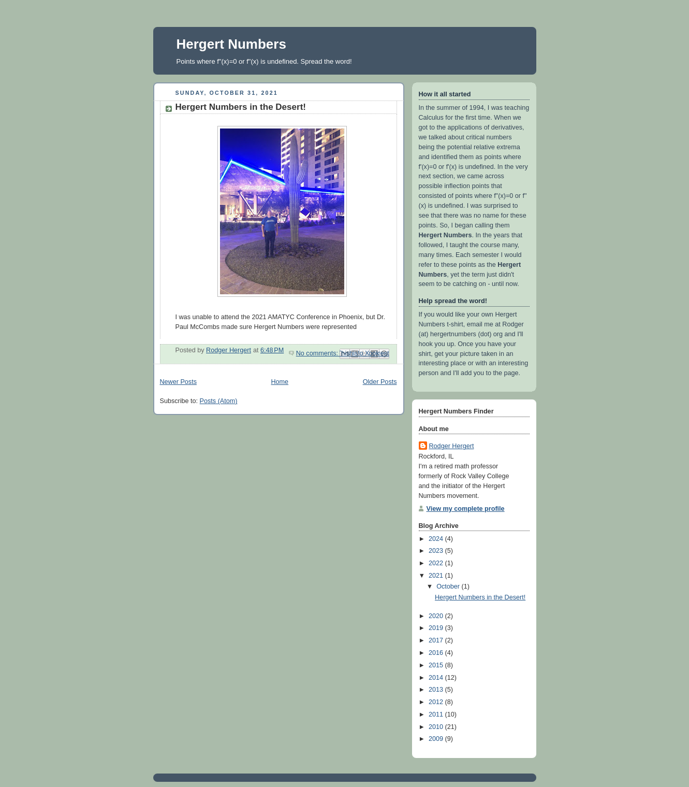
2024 (437, 538)
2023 (437, 550)
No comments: (318, 353)
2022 (437, 563)
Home (279, 381)
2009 (437, 738)
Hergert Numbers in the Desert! (240, 107)
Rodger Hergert (451, 446)
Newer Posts (178, 381)
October (448, 586)
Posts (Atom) (219, 401)
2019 (437, 628)
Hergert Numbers (231, 44)
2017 (437, 640)
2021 (437, 575)
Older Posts (380, 381)
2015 (437, 665)
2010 (437, 727)
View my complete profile (466, 508)
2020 (437, 616)
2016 (437, 652)
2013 (437, 689)
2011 (437, 714)
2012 (437, 702)
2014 (437, 677)
